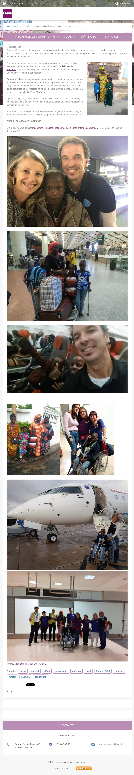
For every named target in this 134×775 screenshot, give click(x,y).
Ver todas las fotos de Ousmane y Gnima (26, 664)
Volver (9, 691)
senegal (35, 671)
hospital (119, 671)
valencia (25, 677)
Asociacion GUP (13, 26)
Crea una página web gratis (64, 768)
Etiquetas (11, 671)
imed (88, 671)
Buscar (4, 3)
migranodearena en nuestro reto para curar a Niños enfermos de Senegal (63, 128)
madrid (12, 677)
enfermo (76, 671)
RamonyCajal (103, 671)
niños (47, 671)
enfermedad (61, 671)
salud (23, 671)
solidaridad (40, 677)
